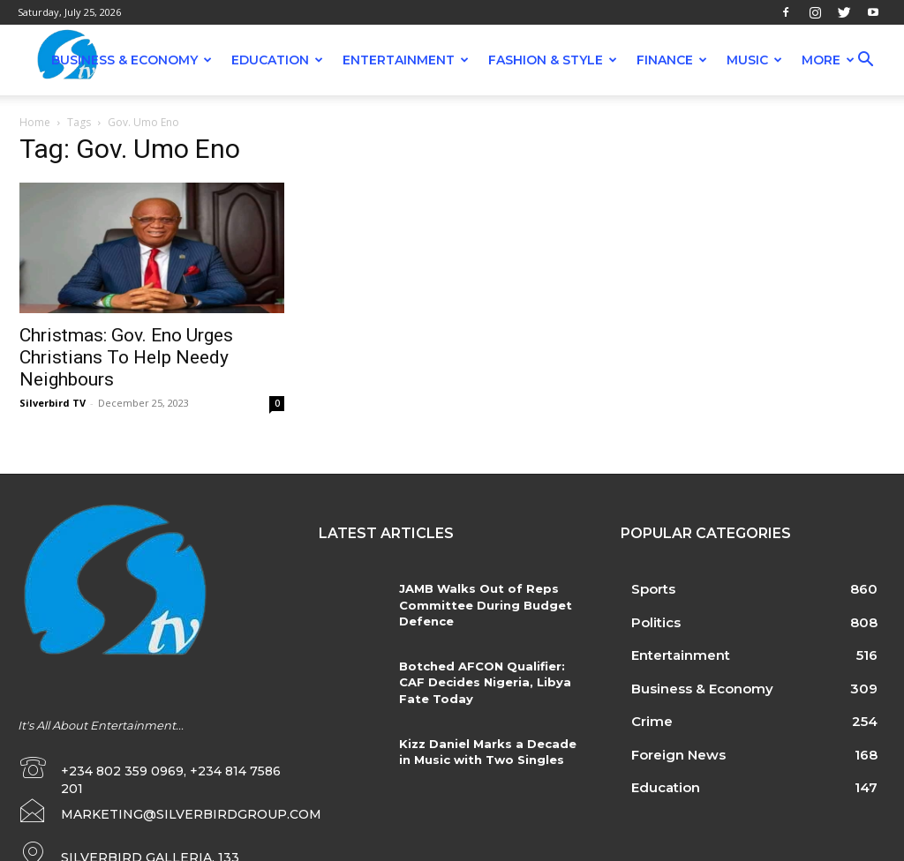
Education (277, 60)
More (828, 60)
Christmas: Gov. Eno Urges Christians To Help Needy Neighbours (126, 357)
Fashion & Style (552, 60)
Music (754, 60)
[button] (865, 61)
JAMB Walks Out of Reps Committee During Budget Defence (482, 604)
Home (34, 122)
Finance (672, 60)
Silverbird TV (52, 402)
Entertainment (406, 60)
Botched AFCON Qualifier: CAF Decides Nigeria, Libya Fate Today (484, 682)
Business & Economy (131, 60)
